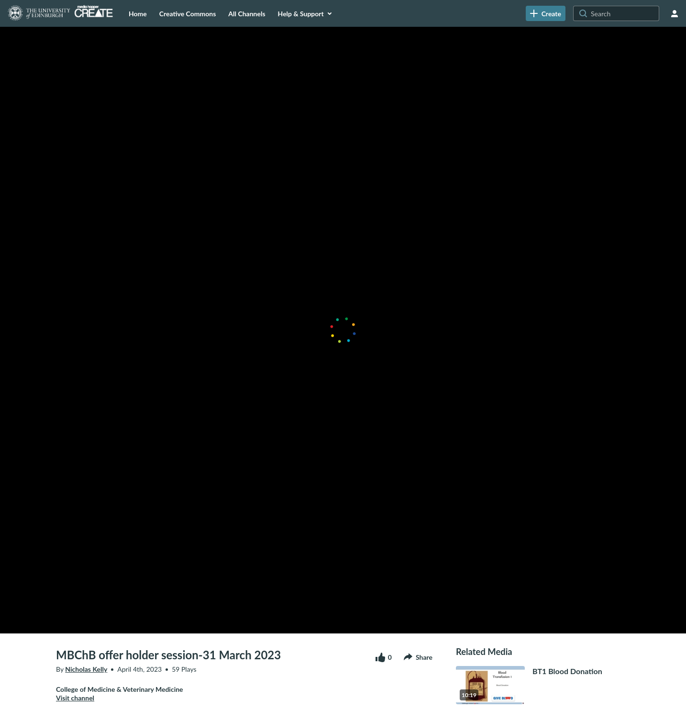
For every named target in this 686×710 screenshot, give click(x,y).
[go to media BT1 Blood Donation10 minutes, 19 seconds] (543, 685)
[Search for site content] (624, 13)
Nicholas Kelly (86, 669)
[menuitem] (137, 13)
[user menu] (674, 13)
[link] (545, 13)
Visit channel (75, 698)
